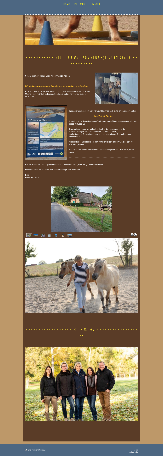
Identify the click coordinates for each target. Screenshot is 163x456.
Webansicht (133, 452)
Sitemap (42, 450)
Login (136, 450)
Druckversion (31, 450)
